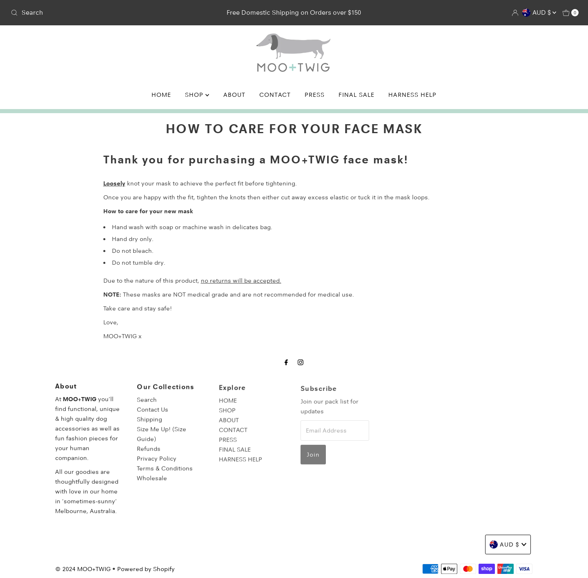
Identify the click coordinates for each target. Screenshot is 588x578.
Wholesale (152, 483)
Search (147, 404)
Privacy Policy (156, 463)
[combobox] (100, 12)
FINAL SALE (356, 94)
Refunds (148, 453)
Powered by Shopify (146, 569)
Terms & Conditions (165, 473)
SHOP (197, 94)
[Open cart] (571, 12)
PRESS (315, 94)
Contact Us (152, 414)
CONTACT (275, 94)
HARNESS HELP (412, 94)
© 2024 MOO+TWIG (83, 569)
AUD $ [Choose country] (539, 13)
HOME (161, 94)
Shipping (149, 424)
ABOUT (234, 94)
